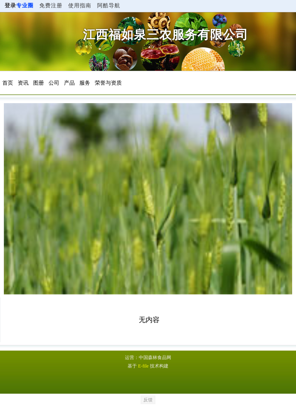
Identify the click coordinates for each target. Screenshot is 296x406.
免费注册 (50, 5)
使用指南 (79, 5)
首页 (7, 83)
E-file (143, 366)
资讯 (23, 83)
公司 (54, 83)
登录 (19, 5)
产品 (69, 83)
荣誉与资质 (108, 83)
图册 (38, 83)
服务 (84, 83)
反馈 (148, 400)
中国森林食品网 (155, 357)
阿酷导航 (108, 5)
